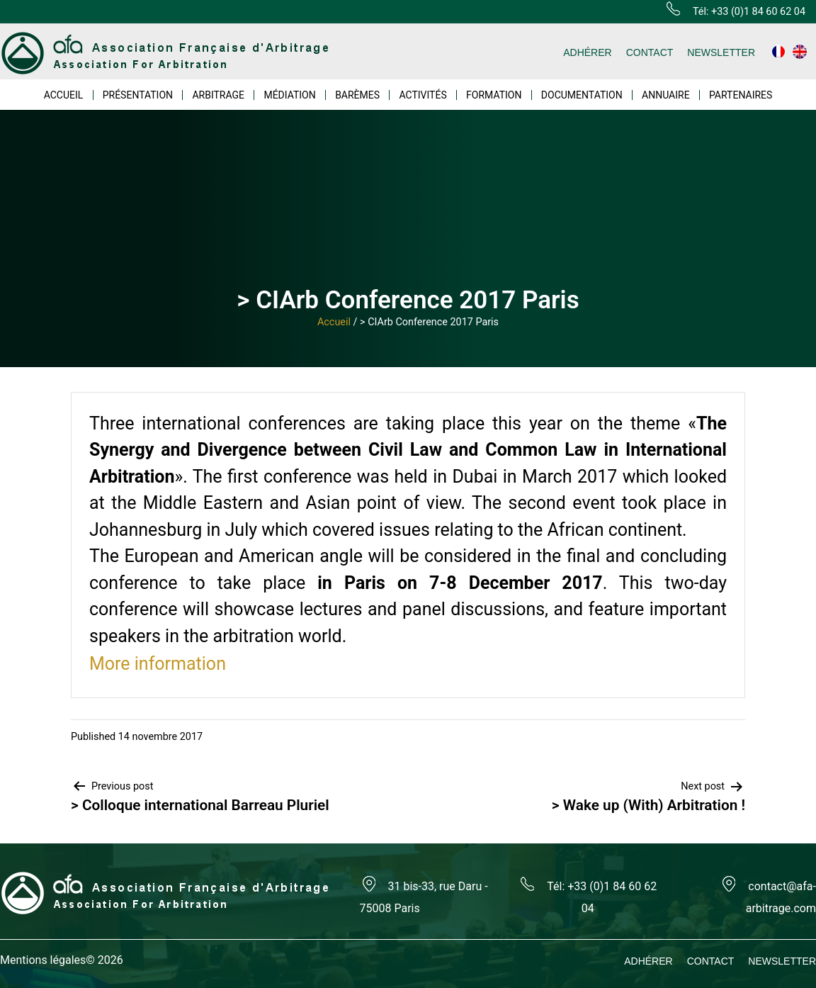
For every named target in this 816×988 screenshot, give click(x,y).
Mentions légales (43, 960)
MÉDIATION (289, 95)
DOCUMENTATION (582, 95)
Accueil (334, 322)
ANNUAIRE (666, 95)
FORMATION (493, 95)
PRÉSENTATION (138, 95)
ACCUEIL (64, 95)
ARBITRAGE (218, 95)
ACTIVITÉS (422, 95)
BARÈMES (357, 95)
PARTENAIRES (740, 95)
